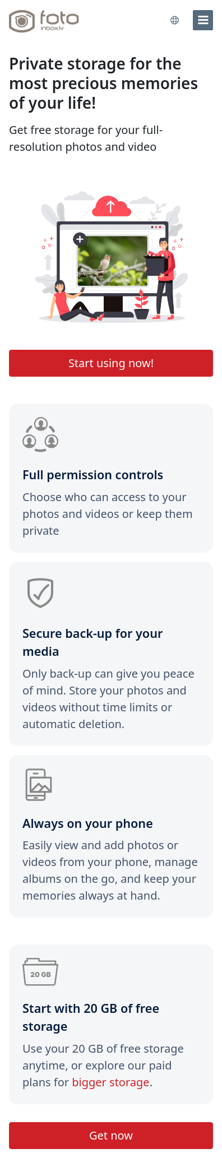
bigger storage (110, 1082)
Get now (111, 1135)
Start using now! (111, 363)
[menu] (203, 20)
